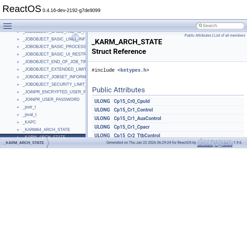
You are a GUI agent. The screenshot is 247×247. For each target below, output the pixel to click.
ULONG (102, 101)
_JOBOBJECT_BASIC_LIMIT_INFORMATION (65, 39)
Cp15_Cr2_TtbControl (137, 135)
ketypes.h (133, 70)
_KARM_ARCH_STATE (24, 143)
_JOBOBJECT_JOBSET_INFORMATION (60, 76)
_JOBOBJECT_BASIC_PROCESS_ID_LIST (63, 46)
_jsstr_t (29, 107)
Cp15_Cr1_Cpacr (132, 127)
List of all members (229, 35)
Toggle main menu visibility (9, 23)
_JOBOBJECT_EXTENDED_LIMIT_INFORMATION (70, 69)
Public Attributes (197, 35)
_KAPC (29, 122)
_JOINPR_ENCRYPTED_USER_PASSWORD (65, 92)
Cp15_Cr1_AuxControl (137, 118)
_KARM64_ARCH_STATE (46, 129)
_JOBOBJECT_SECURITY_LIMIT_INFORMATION (69, 84)
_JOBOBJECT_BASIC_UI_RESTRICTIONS (63, 54)
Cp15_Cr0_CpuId (132, 101)
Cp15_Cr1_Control (133, 110)
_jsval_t (30, 114)
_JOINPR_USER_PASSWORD (51, 99)
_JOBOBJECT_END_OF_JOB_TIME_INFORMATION (72, 61)
